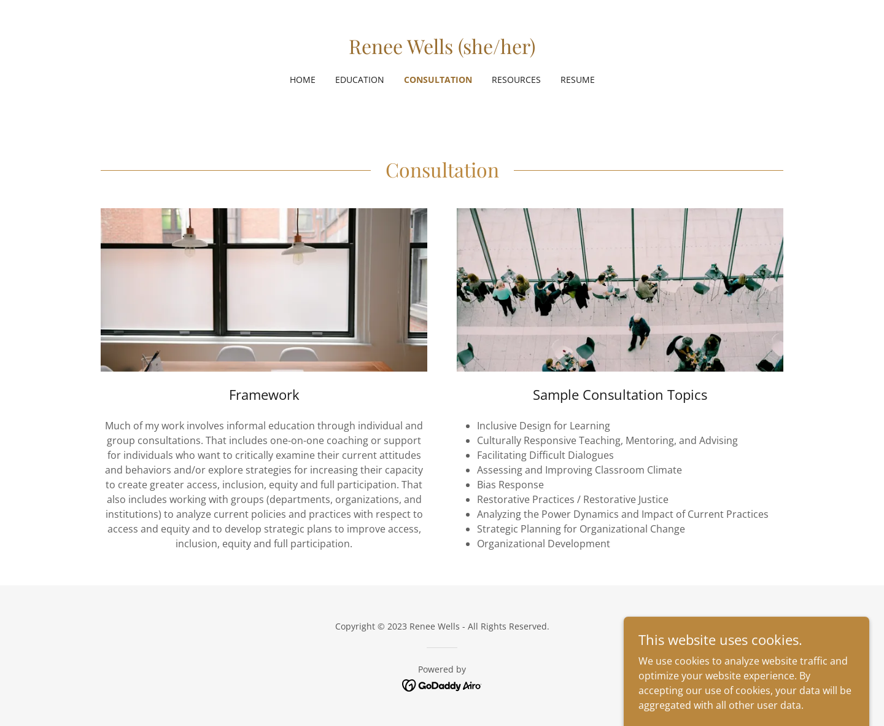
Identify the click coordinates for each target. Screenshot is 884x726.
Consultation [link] (438, 79)
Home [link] (303, 79)
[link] (442, 50)
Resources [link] (516, 79)
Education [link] (359, 79)
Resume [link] (577, 79)
